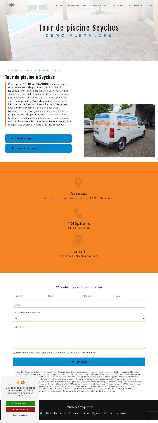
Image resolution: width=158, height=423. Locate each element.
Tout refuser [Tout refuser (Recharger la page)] (20, 409)
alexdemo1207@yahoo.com (79, 252)
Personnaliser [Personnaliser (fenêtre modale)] (20, 415)
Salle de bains (118, 5)
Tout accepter (20, 403)
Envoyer (82, 358)
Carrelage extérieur (99, 5)
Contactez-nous (23, 148)
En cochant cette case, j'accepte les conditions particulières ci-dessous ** (55, 349)
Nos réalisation (135, 5)
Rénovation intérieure (76, 5)
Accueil (59, 5)
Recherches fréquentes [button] (79, 407)
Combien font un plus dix (26, 309)
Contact (150, 5)
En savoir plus (22, 138)
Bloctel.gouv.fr (55, 387)
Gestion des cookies (115, 413)
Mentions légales (90, 413)
